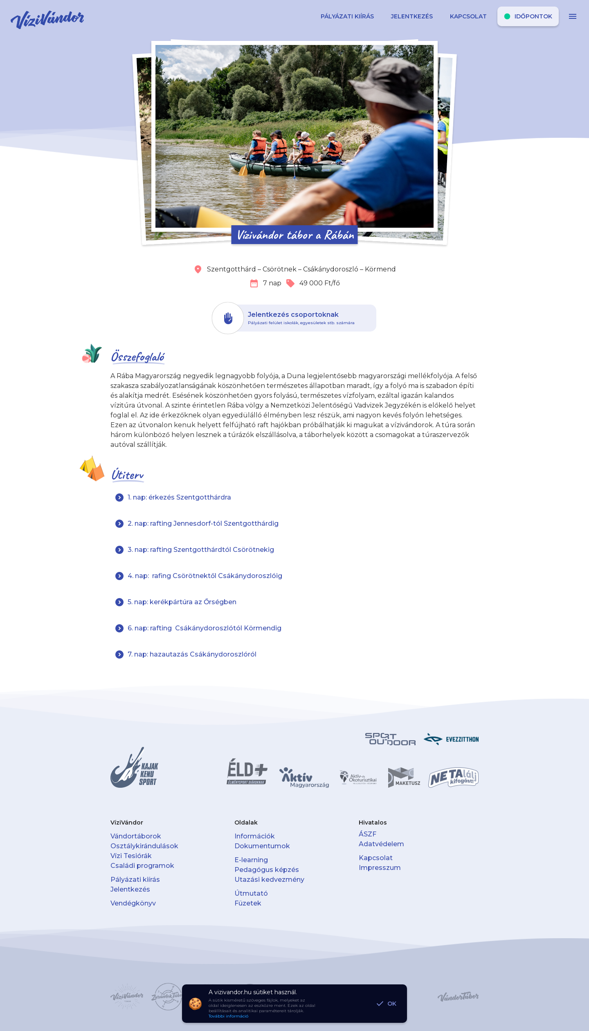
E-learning (251, 860)
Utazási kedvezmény (269, 879)
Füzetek (247, 903)
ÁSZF (367, 834)
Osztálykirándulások (144, 846)
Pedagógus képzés (266, 870)
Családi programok (142, 866)
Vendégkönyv (133, 903)
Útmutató (251, 893)
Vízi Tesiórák (131, 856)
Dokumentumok (262, 846)
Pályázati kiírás (135, 879)
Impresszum (380, 868)
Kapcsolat (376, 858)
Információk (254, 836)
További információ (228, 1016)
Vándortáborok (135, 836)
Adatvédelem (381, 844)
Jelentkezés (130, 889)
